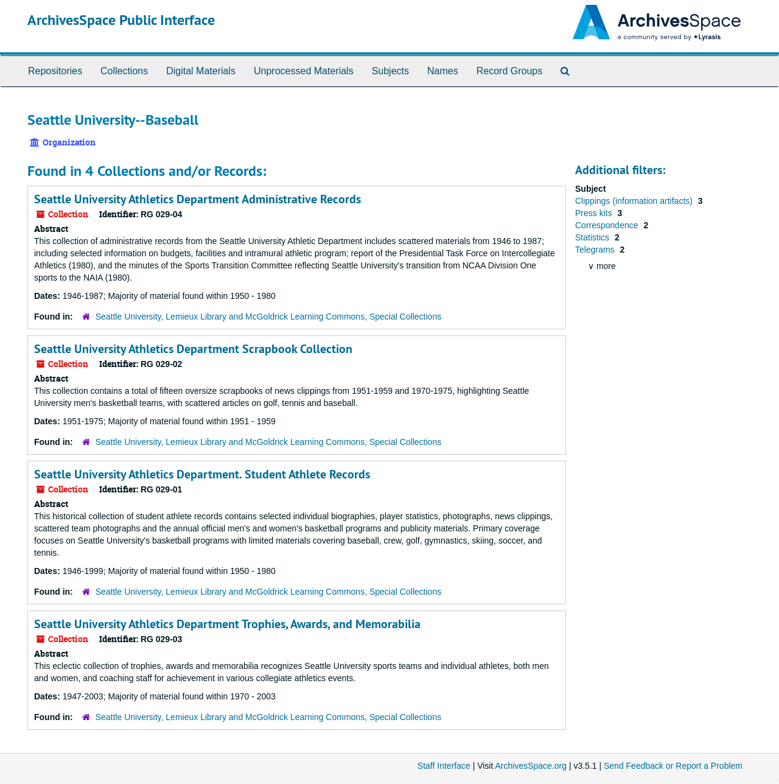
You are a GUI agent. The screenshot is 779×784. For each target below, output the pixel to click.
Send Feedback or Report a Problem (673, 766)
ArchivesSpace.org (531, 766)
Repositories (55, 71)
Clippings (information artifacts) (635, 201)
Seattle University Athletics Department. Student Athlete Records (202, 474)
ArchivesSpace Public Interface (121, 19)
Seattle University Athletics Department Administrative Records (197, 199)
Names (442, 71)
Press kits (595, 213)
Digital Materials (201, 71)
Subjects (390, 71)
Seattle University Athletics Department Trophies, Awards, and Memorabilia (227, 624)
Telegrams (596, 249)
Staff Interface (443, 766)
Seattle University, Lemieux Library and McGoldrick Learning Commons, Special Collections (269, 316)
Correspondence (607, 225)
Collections (124, 71)
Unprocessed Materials (304, 71)
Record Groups (510, 71)
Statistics (593, 237)
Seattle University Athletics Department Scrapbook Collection (193, 349)
